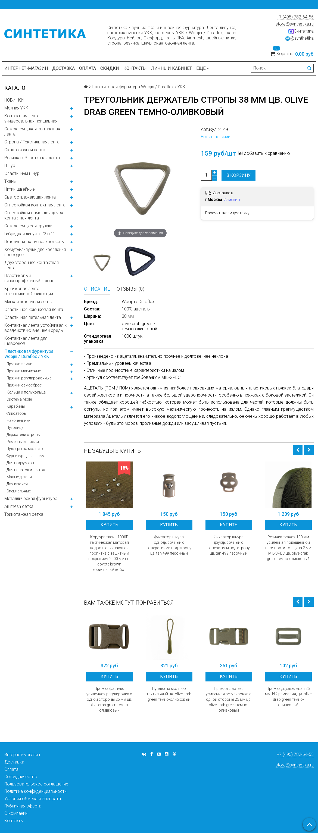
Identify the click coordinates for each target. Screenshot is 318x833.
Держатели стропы (23, 434)
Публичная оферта (22, 806)
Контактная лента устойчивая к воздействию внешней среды (35, 328)
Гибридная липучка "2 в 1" (29, 233)
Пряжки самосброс (24, 385)
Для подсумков (20, 463)
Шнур (9, 165)
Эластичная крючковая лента (33, 309)
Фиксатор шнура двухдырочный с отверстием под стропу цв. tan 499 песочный (228, 545)
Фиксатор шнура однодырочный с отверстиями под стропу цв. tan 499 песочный (168, 545)
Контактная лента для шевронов (25, 341)
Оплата (87, 68)
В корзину (238, 175)
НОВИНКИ (14, 100)
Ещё (202, 68)
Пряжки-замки (19, 364)
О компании (15, 813)
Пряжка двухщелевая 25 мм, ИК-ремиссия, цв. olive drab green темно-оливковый (288, 696)
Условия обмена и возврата (32, 798)
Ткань (10, 181)
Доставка (63, 68)
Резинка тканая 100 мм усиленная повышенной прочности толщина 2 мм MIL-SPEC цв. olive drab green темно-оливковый (288, 548)
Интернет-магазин (26, 68)
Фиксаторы (17, 413)
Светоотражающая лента (30, 197)
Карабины (16, 406)
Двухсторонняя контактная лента (31, 265)
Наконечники (18, 420)
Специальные (19, 491)
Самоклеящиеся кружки (28, 225)
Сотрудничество (20, 776)
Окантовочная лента (24, 149)
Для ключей (17, 484)
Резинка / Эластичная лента (32, 157)
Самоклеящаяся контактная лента (32, 131)
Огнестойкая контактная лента (35, 205)
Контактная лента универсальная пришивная (30, 118)
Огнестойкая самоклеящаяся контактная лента (33, 215)
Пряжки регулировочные (29, 378)
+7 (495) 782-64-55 (295, 17)
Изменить (232, 199)
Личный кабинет (171, 68)
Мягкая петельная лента (28, 301)
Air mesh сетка (18, 506)
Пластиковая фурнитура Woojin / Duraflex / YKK (28, 354)
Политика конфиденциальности (35, 791)
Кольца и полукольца (26, 392)
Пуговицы (15, 427)
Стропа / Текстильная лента (32, 141)
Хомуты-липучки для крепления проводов (35, 252)
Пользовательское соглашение (36, 784)
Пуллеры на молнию (25, 449)
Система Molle (19, 399)
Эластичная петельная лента (32, 317)
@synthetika (299, 38)
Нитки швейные (19, 189)
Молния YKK (16, 108)
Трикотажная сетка (23, 514)
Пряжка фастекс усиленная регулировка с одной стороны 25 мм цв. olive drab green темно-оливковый (109, 699)
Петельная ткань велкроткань (34, 241)
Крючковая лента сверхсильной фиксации (28, 291)
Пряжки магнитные (24, 371)
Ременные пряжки (23, 441)
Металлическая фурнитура (30, 498)
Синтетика (301, 31)
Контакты (135, 68)
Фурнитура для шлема (26, 456)
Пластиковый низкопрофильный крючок (30, 278)
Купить (109, 524)
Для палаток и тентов (26, 470)
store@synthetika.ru (295, 24)
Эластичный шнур (21, 173)
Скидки (109, 68)
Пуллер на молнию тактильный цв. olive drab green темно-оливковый (168, 694)
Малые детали (19, 477)
